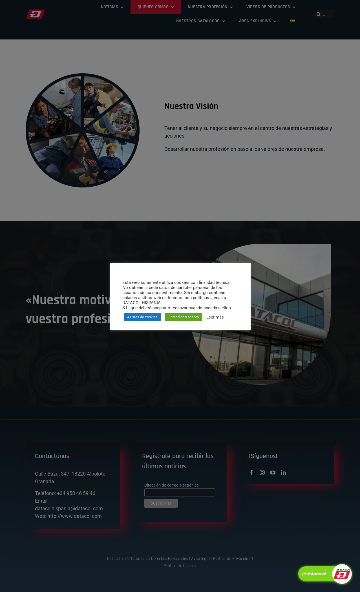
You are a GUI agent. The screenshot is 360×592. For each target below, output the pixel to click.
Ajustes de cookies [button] (142, 317)
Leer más (215, 317)
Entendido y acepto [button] (184, 317)
